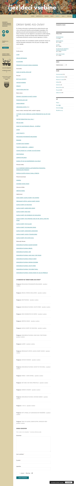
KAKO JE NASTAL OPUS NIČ (23, 72)
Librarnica (58, 84)
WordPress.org (59, 110)
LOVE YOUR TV (20, 133)
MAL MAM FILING (60, 54)
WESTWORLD (20, 154)
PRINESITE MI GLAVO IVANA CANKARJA (27, 65)
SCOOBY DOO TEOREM (22, 143)
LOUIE (18, 129)
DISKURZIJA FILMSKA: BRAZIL (24, 248)
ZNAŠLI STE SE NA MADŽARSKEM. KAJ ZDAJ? (28, 161)
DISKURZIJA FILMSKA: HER (23, 251)
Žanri (51, 16)
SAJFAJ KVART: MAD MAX (23, 211)
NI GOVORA (19, 61)
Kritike (57, 82)
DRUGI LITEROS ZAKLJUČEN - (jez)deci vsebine (34, 293)
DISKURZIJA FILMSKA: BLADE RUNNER (26, 244)
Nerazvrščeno (59, 87)
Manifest (47, 16)
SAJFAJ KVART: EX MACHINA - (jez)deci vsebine (34, 328)
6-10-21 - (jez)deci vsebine (28, 405)
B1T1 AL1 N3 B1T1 (21, 79)
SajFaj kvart (58, 92)
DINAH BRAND (20, 103)
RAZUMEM (68, 482)
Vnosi (58, 105)
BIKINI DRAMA (59, 41)
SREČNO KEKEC (20, 190)
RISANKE (18, 140)
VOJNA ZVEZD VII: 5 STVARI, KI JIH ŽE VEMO (28, 150)
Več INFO (61, 482)
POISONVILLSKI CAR (21, 100)
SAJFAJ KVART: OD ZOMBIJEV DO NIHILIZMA (28, 215)
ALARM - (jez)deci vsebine (28, 344)
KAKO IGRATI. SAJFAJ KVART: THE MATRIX (27, 197)
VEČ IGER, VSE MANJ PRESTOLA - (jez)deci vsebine (35, 382)
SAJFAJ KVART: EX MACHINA (24, 204)
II (28, 107)
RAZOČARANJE (59, 37)
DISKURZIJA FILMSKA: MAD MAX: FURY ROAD (28, 255)
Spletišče (18, 466)
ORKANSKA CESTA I (21, 107)
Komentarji (59, 107)
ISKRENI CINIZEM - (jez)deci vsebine (31, 389)
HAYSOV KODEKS (21, 82)
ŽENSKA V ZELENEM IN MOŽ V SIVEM (26, 96)
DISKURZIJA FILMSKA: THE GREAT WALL (27, 269)
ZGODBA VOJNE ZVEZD (22, 183)
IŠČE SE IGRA (19, 122)
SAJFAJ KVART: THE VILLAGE (24, 224)
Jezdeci (57, 16)
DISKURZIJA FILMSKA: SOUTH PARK (26, 265)
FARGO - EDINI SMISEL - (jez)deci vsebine (32, 375)
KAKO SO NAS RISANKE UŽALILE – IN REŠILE (28, 126)
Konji (63, 16)
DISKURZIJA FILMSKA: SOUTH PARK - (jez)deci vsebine (36, 307)
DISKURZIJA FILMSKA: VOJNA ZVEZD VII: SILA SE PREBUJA (32, 272)
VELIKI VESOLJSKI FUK (22, 89)
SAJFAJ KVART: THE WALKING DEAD (26, 227)
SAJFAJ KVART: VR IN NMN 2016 (25, 237)
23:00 (17, 54)
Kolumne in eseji (59, 79)
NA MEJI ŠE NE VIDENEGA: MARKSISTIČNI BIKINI (62, 49)
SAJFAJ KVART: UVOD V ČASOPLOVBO (26, 234)
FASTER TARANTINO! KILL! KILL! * (25, 119)
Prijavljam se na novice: (5, 42)
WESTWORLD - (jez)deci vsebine (30, 300)
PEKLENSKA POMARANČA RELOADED (26, 136)
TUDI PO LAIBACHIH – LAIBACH (25, 147)
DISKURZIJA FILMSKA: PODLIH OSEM (26, 258)
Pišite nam (69, 16)
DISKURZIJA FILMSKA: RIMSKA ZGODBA (27, 262)
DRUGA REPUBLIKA (21, 58)
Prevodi (58, 90)
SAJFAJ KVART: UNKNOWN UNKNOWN (27, 231)
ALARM (58, 45)
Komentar (18, 435)
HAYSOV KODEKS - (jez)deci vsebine (31, 360)
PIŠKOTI (18, 86)
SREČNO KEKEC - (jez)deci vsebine (30, 321)
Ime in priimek (20, 454)
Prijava (57, 102)
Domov (32, 16)
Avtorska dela (59, 74)
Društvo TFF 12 (39, 16)
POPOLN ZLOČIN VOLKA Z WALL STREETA (27, 173)
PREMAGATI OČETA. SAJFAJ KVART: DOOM (28, 201)
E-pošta (18, 460)
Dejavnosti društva (60, 77)
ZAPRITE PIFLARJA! (21, 157)
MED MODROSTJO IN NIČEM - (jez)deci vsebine (34, 314)
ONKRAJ (18, 180)
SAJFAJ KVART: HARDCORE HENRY (25, 208)
